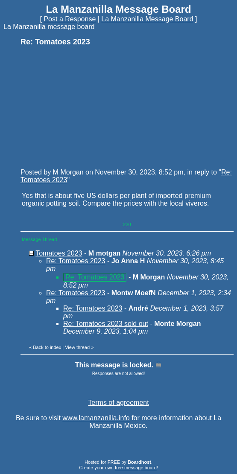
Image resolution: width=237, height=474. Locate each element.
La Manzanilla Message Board (147, 19)
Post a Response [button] (70, 19)
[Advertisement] (84, 106)
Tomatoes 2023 (58, 253)
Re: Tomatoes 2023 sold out (105, 323)
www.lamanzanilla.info (95, 418)
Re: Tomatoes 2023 (75, 261)
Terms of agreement (118, 402)
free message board (136, 467)
